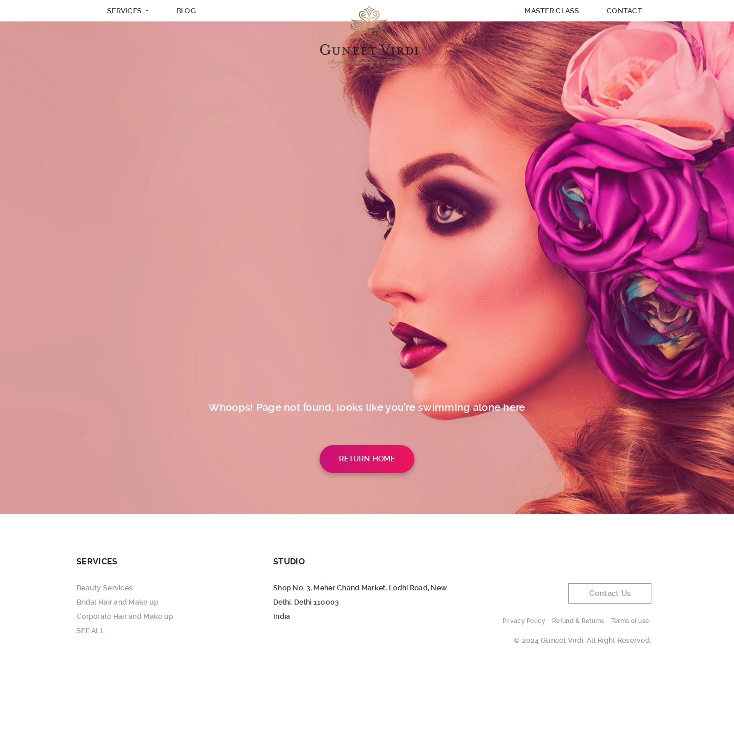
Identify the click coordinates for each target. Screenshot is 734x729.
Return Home (367, 507)
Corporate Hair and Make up (124, 665)
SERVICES (126, 54)
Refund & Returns (578, 669)
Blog (189, 53)
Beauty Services (104, 636)
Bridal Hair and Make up (117, 650)
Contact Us (610, 641)
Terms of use (630, 669)
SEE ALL (90, 679)
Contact (623, 53)
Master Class (548, 53)
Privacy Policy (524, 669)
